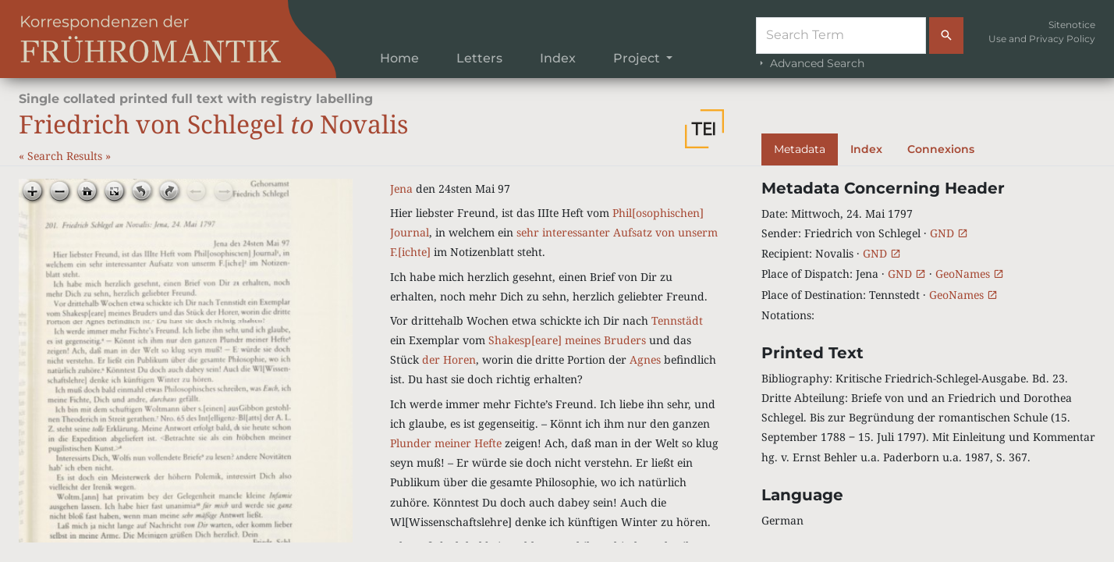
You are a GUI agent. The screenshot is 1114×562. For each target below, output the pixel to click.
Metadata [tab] (799, 149)
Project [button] (638, 58)
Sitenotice (1071, 24)
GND (949, 233)
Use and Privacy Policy (1041, 38)
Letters (479, 58)
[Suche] (841, 35)
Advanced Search (810, 63)
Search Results (66, 155)
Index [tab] (866, 149)
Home (399, 58)
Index (558, 58)
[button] (704, 128)
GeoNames (969, 273)
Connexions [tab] (940, 149)
